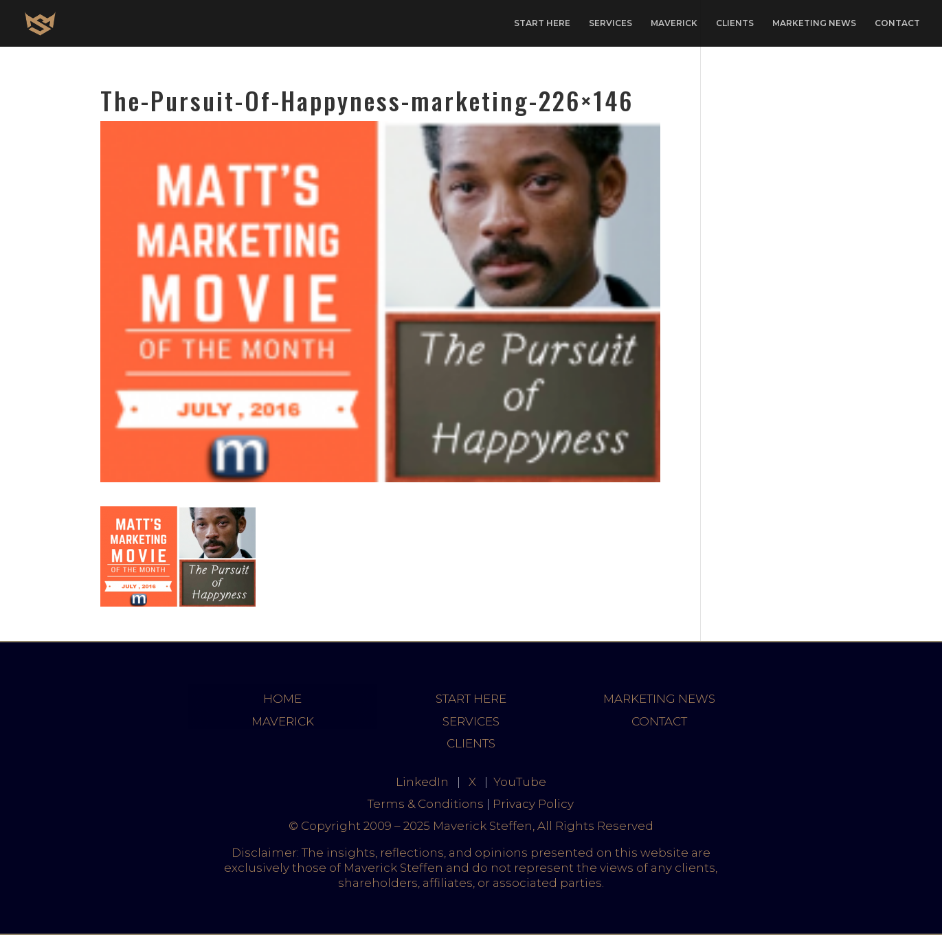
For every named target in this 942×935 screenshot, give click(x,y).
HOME (282, 699)
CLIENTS (735, 23)
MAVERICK (674, 23)
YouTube (519, 782)
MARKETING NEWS (814, 23)
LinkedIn (422, 782)
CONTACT (897, 23)
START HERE (542, 23)
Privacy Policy (533, 804)
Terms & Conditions (426, 804)
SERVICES (610, 23)
